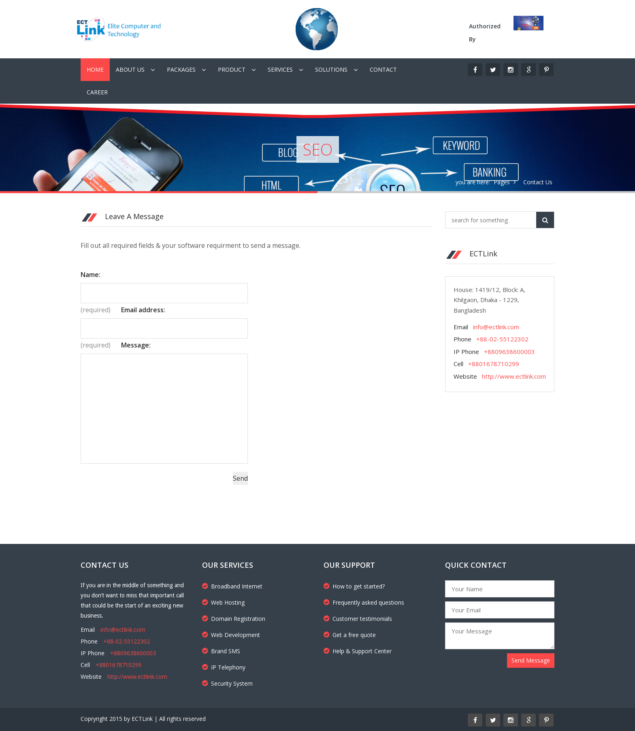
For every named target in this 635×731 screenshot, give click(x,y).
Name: (90, 274)
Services (280, 69)
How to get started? (354, 586)
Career (97, 92)
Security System (227, 683)
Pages (502, 182)
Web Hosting (223, 602)
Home (95, 69)
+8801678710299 (493, 364)
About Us (130, 69)
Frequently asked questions (364, 602)
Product (231, 69)
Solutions (331, 69)
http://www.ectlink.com (514, 376)
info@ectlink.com (496, 327)
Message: (136, 345)
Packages (181, 69)
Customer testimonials (358, 618)
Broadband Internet (232, 586)
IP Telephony (223, 667)
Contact (383, 69)
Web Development (231, 635)
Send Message (530, 660)
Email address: (143, 309)
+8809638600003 (509, 351)
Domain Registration (233, 618)
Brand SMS (221, 651)
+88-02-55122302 (502, 339)
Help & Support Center (358, 651)
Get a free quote (350, 635)
